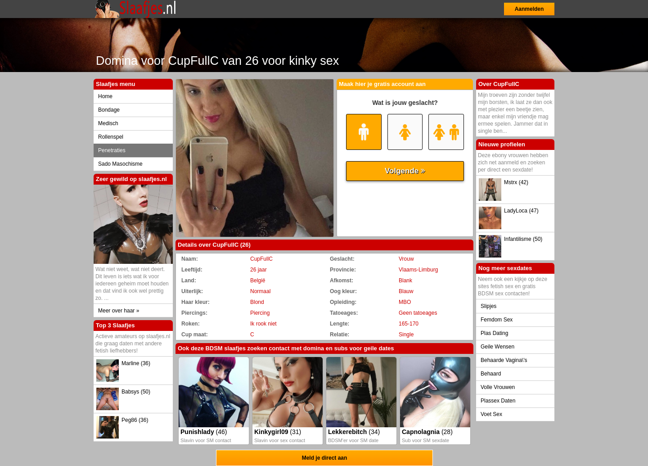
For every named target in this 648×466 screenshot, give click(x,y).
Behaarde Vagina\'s (504, 360)
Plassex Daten (498, 401)
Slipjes (488, 306)
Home (105, 96)
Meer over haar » (118, 311)
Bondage (109, 110)
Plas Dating (494, 333)
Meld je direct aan (324, 458)
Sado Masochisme (120, 164)
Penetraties (112, 150)
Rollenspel (110, 137)
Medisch (108, 123)
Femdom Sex (497, 320)
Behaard (491, 374)
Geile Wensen (497, 347)
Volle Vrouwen (498, 387)
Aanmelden (529, 9)
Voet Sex (491, 414)
